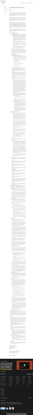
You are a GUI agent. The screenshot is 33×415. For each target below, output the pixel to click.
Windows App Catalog (18, 380)
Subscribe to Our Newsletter (3, 397)
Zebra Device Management (2, 380)
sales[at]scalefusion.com (2, 389)
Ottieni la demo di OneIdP (3, 371)
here (13, 159)
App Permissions (17, 277)
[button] (21, 3)
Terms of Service (6, 8)
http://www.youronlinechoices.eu (15, 246)
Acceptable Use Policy (6, 9)
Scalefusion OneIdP (2, 403)
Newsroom (29, 384)
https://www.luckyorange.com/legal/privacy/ (17, 152)
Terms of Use (20, 312)
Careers (29, 385)
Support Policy (5, 11)
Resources (29, 380)
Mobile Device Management (3, 379)
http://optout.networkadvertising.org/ (16, 245)
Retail (23, 381)
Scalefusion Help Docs (30, 381)
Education (23, 379)
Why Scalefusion (29, 379)
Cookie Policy (5, 10)
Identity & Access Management (3, 385)
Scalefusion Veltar (12, 403)
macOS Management (11, 379)
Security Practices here (14, 276)
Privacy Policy (5, 7)
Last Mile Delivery (24, 380)
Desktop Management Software (3, 384)
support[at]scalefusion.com (3, 390)
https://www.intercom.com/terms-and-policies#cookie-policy (19, 120)
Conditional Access (17, 381)
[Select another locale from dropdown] (31, 397)
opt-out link (18, 155)
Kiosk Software (1, 381)
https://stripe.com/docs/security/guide (19, 75)
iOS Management (10, 381)
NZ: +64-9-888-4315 (2, 394)
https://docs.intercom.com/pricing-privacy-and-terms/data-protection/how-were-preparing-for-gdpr (19, 136)
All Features (17, 384)
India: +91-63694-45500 (2, 395)
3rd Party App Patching (18, 379)
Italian (31, 397)
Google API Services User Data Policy (21, 324)
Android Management (11, 380)
